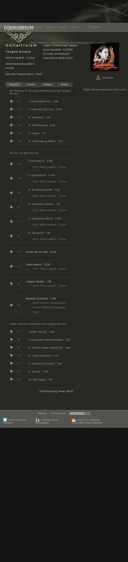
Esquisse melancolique (11, 339)
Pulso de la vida (11, 251)
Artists (31, 84)
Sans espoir (11, 266)
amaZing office (11, 221)
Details (47, 84)
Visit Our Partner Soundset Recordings (87, 421)
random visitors (11, 207)
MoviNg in (11, 164)
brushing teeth (11, 192)
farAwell (11, 236)
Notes (64, 84)
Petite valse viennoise (11, 347)
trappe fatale (11, 283)
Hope (11, 133)
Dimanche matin (11, 363)
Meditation (11, 125)
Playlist (14, 84)
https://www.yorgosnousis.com (104, 89)
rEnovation (11, 178)
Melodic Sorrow (11, 109)
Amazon (104, 77)
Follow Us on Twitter (14, 421)
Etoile (11, 371)
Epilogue (11, 379)
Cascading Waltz (11, 141)
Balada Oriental (11, 305)
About (42, 413)
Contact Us (58, 413)
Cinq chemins (11, 355)
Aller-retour (11, 331)
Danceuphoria (11, 101)
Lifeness (11, 117)
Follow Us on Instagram (47, 421)
